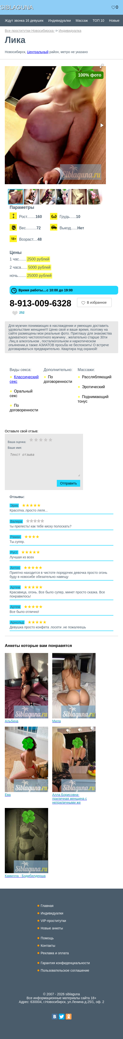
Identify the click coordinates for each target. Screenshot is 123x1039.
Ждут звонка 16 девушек (24, 20)
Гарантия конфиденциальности (65, 963)
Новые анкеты (52, 928)
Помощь (47, 938)
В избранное (97, 302)
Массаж (82, 20)
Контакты (48, 946)
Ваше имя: (37, 447)
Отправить (71, 483)
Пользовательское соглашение (65, 970)
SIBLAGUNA (16, 7)
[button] (101, 66)
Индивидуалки (59, 20)
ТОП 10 (98, 20)
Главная (47, 906)
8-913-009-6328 (40, 303)
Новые (114, 20)
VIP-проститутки (53, 921)
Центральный (37, 52)
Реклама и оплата (55, 953)
